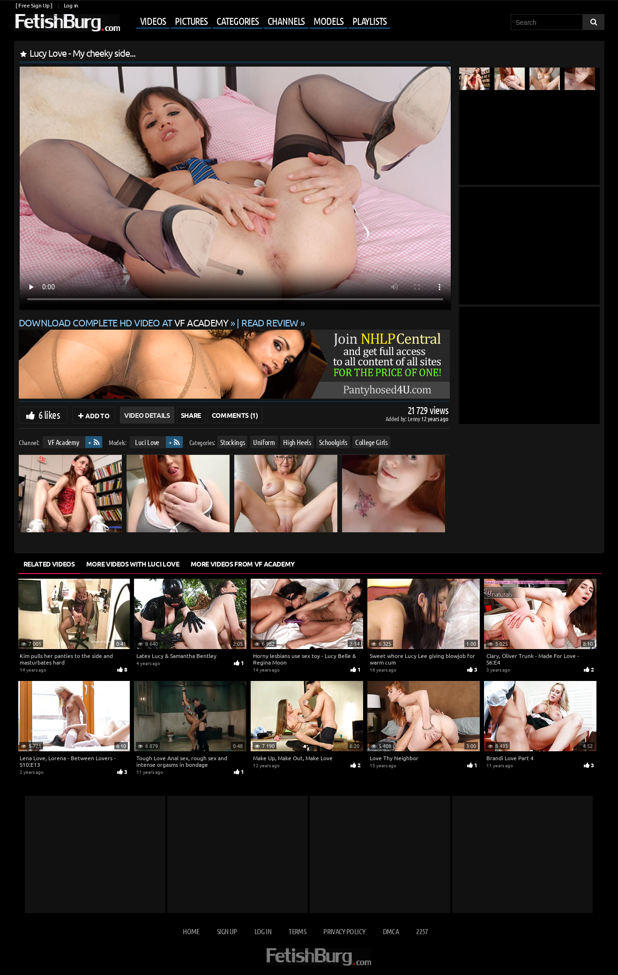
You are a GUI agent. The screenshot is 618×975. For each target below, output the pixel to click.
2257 (422, 931)
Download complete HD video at (125, 322)
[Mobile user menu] (256, 21)
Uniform (264, 442)
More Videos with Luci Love (132, 563)
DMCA (391, 931)
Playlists (369, 21)
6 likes (49, 414)
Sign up (227, 931)
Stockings (232, 442)
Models (328, 21)
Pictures (191, 21)
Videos (153, 21)
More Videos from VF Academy (243, 563)
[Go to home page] (67, 22)
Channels (286, 21)
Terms (297, 931)
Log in (71, 5)
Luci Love (147, 442)
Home (191, 931)
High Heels (297, 442)
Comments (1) (235, 415)
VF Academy (63, 442)
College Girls (371, 442)
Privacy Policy (344, 931)
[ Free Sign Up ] (33, 5)
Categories (237, 21)
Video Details (147, 415)
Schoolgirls (333, 442)
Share (191, 415)
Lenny (414, 419)
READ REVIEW (269, 322)
